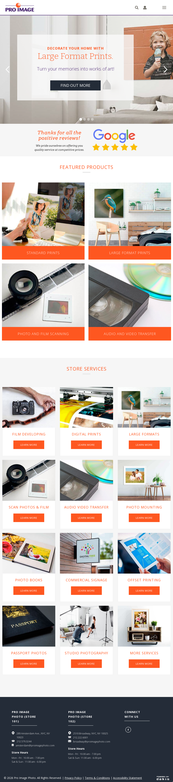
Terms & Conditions (97, 778)
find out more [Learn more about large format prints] (75, 85)
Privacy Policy (73, 778)
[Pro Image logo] (20, 7)
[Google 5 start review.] (86, 140)
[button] (164, 7)
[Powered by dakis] (163, 778)
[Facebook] (128, 730)
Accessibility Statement (127, 778)
